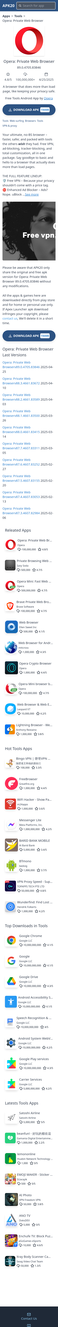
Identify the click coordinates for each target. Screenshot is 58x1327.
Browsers (30, 121)
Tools (18, 16)
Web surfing (17, 121)
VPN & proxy (9, 125)
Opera (48, 98)
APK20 (8, 5)
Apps (6, 16)
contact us (9, 318)
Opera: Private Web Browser (29, 61)
